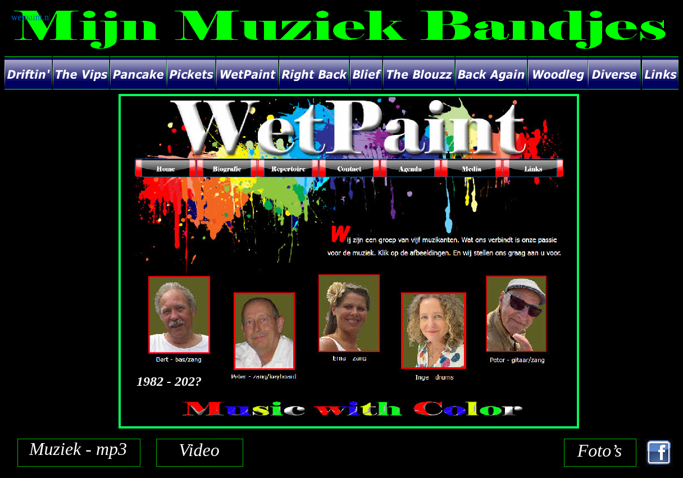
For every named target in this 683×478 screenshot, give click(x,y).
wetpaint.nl (31, 17)
